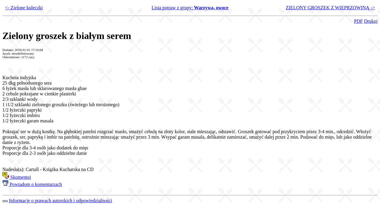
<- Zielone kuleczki (24, 7)
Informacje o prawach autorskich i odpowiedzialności (60, 200)
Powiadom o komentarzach (32, 184)
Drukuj (371, 21)
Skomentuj (16, 177)
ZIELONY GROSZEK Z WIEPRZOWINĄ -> (330, 7)
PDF (358, 21)
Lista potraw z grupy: (190, 7)
